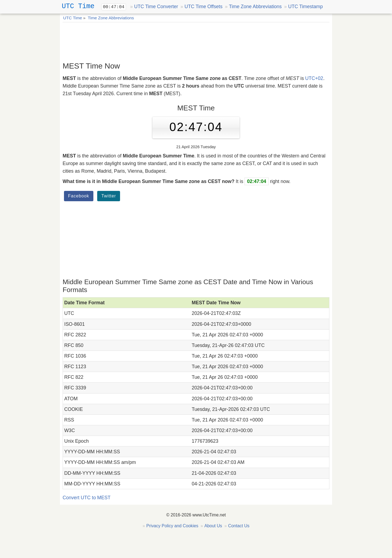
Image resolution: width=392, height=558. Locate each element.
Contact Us (238, 525)
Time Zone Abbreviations (255, 6)
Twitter (108, 196)
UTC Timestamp (305, 6)
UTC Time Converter (156, 6)
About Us (213, 525)
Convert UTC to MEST (87, 497)
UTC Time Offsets (203, 6)
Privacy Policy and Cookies (172, 525)
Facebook (78, 196)
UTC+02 (314, 78)
